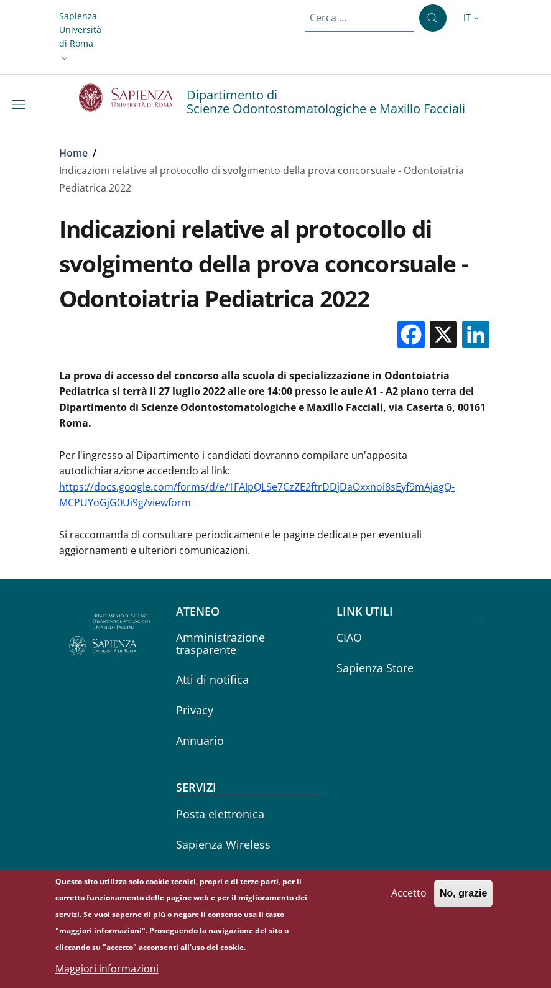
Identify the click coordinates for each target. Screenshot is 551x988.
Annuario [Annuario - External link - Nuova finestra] (200, 740)
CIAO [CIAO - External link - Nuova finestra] (349, 637)
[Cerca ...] (433, 18)
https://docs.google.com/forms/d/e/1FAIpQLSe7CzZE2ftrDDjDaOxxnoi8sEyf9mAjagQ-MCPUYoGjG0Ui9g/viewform (257, 495)
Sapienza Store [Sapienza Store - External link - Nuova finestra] (375, 667)
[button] (80, 37)
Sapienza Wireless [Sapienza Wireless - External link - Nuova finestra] (223, 844)
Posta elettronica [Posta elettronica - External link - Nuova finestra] (220, 813)
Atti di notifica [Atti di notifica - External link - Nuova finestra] (212, 679)
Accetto (409, 900)
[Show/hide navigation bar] (21, 104)
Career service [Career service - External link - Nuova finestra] (213, 874)
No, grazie (463, 900)
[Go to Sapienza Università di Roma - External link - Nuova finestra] (133, 98)
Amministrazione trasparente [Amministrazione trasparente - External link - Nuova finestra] (220, 643)
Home (73, 153)
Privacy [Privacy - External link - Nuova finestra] (194, 710)
